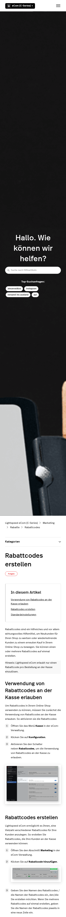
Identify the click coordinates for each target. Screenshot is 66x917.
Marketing (49, 523)
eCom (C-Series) (20, 6)
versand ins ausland (18, 295)
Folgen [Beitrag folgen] (11, 574)
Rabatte (15, 527)
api (35, 295)
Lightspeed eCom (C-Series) (21, 523)
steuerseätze (14, 288)
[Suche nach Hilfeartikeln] (33, 270)
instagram (31, 288)
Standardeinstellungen (23, 615)
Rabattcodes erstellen (23, 609)
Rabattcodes (32, 527)
